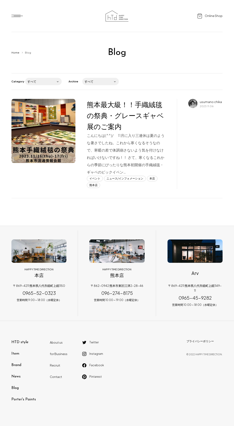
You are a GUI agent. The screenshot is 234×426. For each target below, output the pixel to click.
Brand (16, 365)
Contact (56, 377)
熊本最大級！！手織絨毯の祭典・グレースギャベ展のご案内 (125, 115)
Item (15, 353)
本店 (152, 178)
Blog (15, 388)
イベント (94, 178)
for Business (58, 354)
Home (15, 52)
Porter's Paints (23, 399)
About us (56, 342)
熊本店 (93, 185)
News (16, 376)
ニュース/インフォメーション (124, 178)
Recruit (55, 365)
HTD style (19, 342)
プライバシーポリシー (200, 341)
